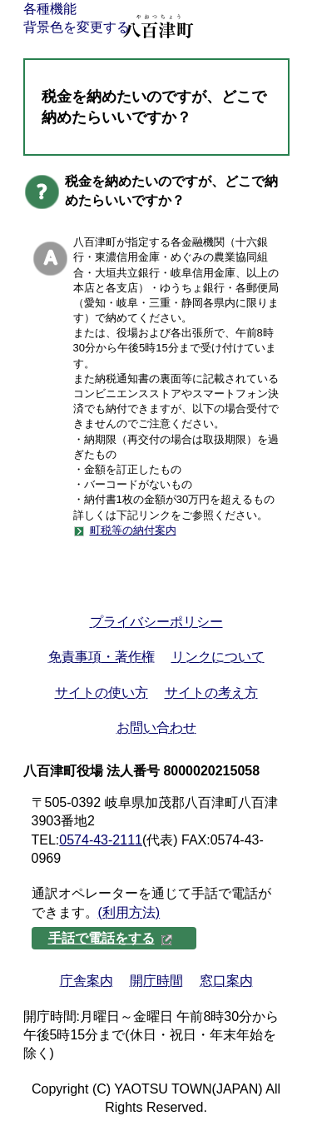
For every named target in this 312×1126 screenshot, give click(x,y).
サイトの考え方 (211, 692)
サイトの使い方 (101, 692)
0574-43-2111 (100, 840)
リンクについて (218, 657)
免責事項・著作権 (101, 657)
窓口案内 (226, 981)
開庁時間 (156, 981)
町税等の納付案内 (133, 530)
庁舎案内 (86, 981)
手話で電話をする (110, 938)
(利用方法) (129, 912)
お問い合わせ (156, 727)
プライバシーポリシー (156, 622)
